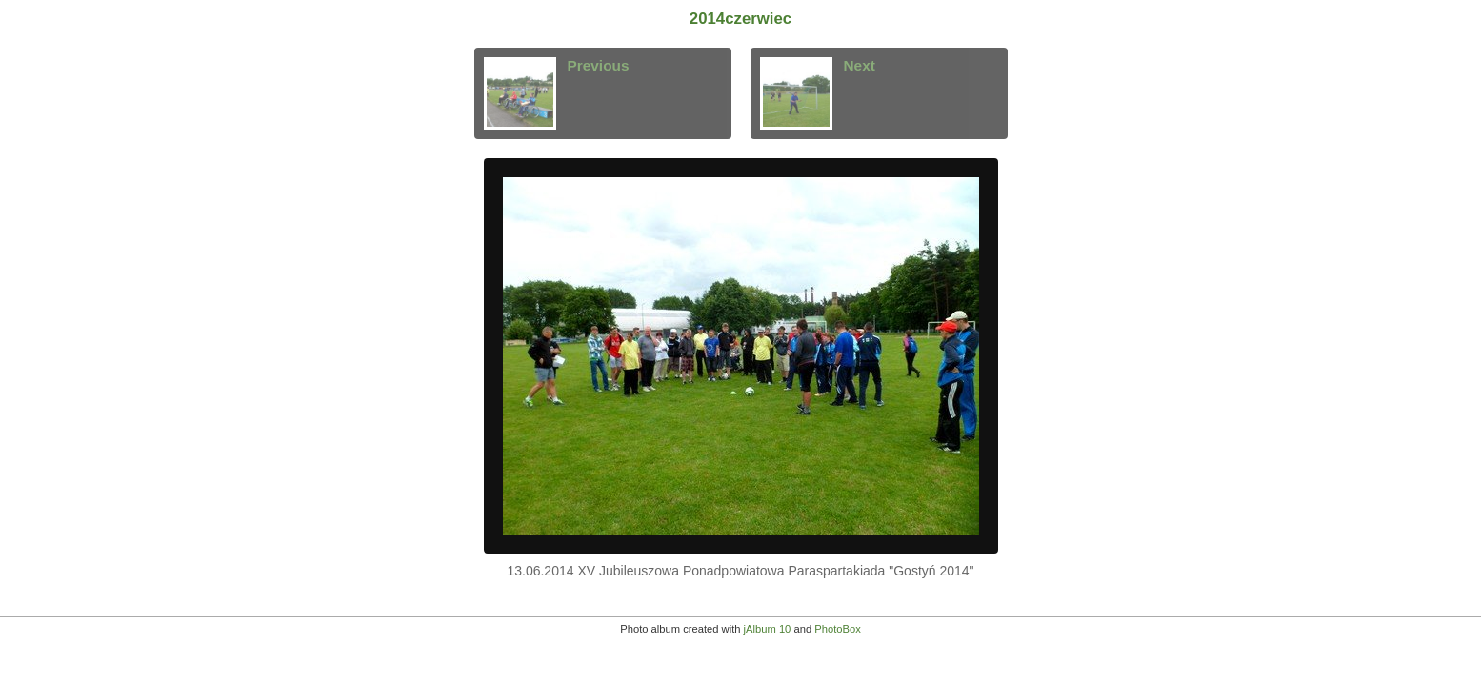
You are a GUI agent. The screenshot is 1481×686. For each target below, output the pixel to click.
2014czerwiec (740, 19)
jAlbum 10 (767, 629)
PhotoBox (837, 629)
